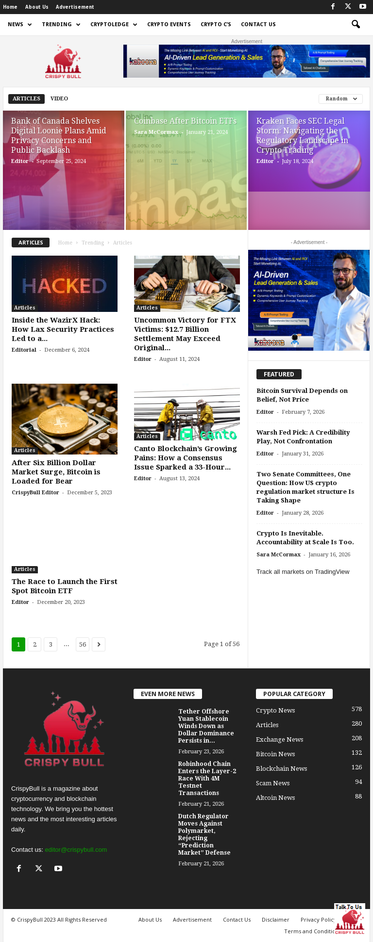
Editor (20, 161)
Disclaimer (275, 919)
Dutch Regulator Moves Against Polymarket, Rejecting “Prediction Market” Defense (204, 834)
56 (82, 644)
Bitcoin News (275, 754)
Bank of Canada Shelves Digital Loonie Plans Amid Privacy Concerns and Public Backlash (58, 135)
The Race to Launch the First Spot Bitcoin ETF (65, 586)
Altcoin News (275, 797)
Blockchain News (281, 768)
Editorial (24, 350)
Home (10, 7)
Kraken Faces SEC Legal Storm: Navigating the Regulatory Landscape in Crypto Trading (302, 135)
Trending (61, 24)
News (20, 24)
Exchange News (279, 739)
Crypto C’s (216, 24)
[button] (355, 24)
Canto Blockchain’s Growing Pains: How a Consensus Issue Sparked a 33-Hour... (185, 457)
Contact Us (258, 24)
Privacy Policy (319, 919)
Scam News (272, 783)
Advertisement (75, 7)
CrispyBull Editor (35, 492)
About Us (37, 7)
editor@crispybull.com (76, 849)
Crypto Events (169, 24)
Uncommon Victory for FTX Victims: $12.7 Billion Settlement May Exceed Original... (185, 334)
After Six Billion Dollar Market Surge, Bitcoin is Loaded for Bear (56, 472)
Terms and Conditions (312, 931)
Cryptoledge (113, 24)
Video (59, 99)
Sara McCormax (156, 132)
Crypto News (275, 710)
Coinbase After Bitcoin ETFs (185, 121)
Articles (26, 99)
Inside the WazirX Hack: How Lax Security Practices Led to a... (63, 329)
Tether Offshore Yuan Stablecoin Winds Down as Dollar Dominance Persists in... (206, 726)
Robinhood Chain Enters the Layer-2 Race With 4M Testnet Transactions (207, 778)
